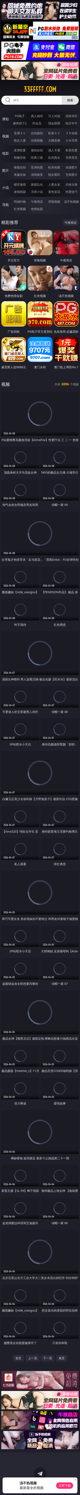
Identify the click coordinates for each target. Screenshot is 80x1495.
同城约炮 (20, 202)
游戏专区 (71, 116)
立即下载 (65, 1485)
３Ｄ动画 (71, 133)
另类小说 (37, 192)
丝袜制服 (37, 140)
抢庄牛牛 (71, 123)
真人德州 (37, 116)
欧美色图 (54, 167)
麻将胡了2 (20, 123)
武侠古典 (71, 184)
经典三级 (37, 157)
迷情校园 (20, 192)
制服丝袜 (20, 157)
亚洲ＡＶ (20, 133)
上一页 (32, 1358)
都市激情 (20, 184)
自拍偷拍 (37, 133)
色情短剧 (37, 209)
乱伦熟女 (54, 157)
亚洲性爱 (20, 150)
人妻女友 (54, 184)
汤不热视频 (71, 202)
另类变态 (71, 157)
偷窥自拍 (20, 167)
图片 (5, 170)
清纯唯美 (37, 175)
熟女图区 (54, 175)
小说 (5, 187)
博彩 (5, 119)
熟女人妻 (20, 140)
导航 (5, 204)
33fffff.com (40, 89)
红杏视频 (20, 209)
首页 (18, 1358)
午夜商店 (37, 202)
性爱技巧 (71, 192)
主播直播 (54, 140)
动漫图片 (71, 167)
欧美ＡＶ (54, 133)
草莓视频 (54, 202)
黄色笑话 (54, 192)
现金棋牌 (54, 123)
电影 (5, 153)
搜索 (70, 100)
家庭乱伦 (37, 184)
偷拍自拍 (37, 150)
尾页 (62, 1358)
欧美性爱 (71, 150)
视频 (5, 136)
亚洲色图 (37, 167)
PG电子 (20, 116)
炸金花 (36, 123)
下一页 (47, 1358)
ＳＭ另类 (71, 140)
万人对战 (54, 116)
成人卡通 (54, 150)
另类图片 (71, 175)
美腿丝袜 (20, 175)
